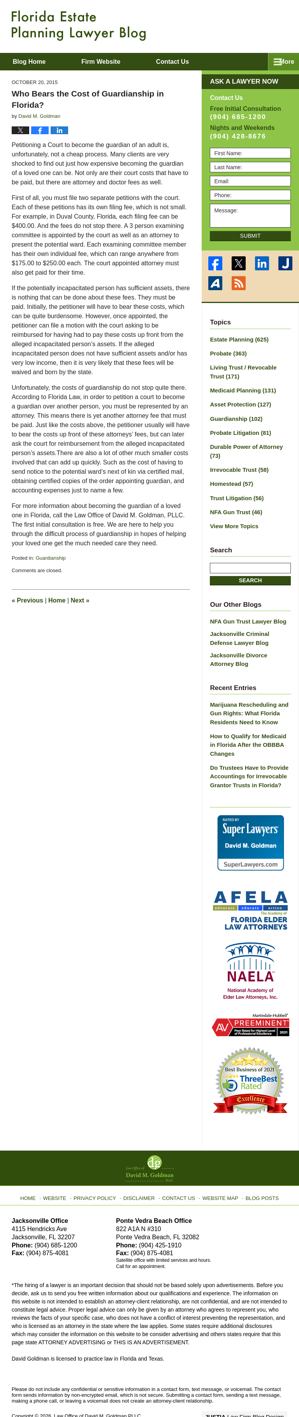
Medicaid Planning (241, 388)
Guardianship (50, 558)
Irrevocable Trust (237, 456)
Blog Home (39, 61)
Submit (250, 236)
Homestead (230, 470)
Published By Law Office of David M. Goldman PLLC (236, 25)
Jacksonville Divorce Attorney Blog (248, 641)
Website (61, 1172)
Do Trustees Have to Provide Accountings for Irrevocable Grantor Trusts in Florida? (247, 754)
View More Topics (232, 511)
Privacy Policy (99, 1172)
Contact (203, 61)
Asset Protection (238, 402)
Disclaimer (141, 1172)
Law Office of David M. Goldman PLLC (97, 1393)
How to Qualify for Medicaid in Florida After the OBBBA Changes (249, 724)
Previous (27, 600)
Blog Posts (257, 1172)
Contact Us (178, 1172)
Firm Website (121, 61)
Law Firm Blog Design (250, 1393)
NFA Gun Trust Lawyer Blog (246, 605)
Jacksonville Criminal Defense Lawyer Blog (249, 621)
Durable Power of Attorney (250, 443)
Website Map (217, 1172)
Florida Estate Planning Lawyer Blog (79, 26)
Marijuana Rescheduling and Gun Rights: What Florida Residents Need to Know (247, 694)
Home (56, 600)
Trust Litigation (235, 483)
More (283, 61)
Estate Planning (237, 339)
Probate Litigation (238, 429)
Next (80, 600)
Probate (227, 353)
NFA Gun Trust (234, 497)
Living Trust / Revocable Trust (248, 370)
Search (250, 564)
